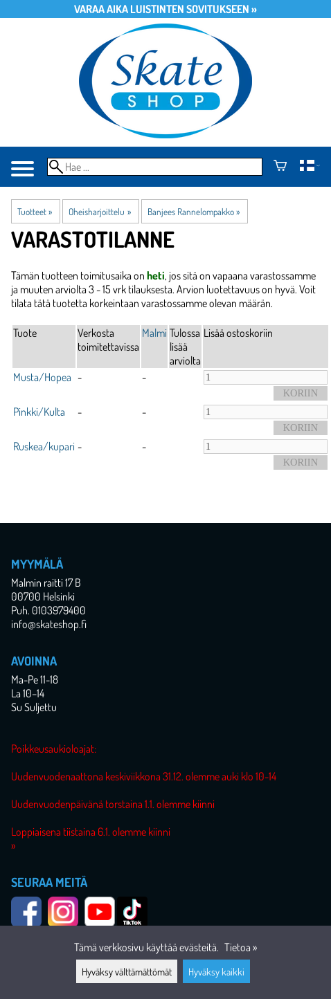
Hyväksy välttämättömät (127, 971)
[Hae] (154, 167)
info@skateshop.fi (49, 624)
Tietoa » (240, 947)
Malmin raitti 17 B (46, 582)
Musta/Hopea (42, 377)
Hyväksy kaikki (216, 971)
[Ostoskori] (280, 167)
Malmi (154, 333)
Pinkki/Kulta (39, 412)
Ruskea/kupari (44, 446)
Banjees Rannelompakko (193, 211)
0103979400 (59, 610)
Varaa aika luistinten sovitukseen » (165, 9)
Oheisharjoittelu (99, 211)
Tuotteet (34, 211)
